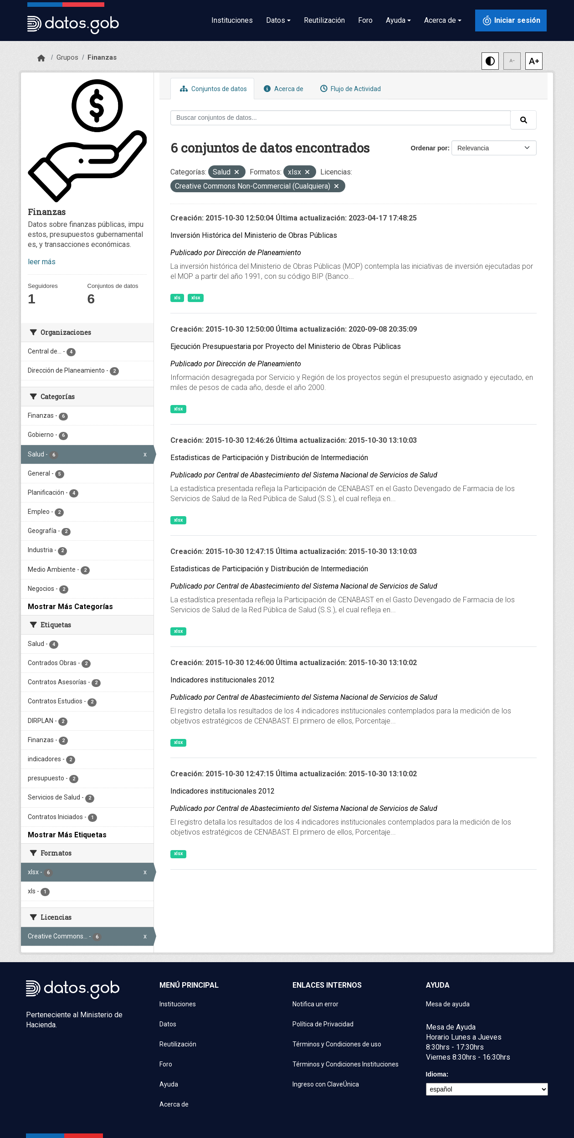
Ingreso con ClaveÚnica (325, 1084)
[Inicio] (41, 58)
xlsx (195, 298)
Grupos (67, 57)
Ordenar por (429, 148)
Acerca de (282, 88)
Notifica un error (315, 1004)
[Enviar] (523, 119)
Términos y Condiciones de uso (336, 1044)
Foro (365, 20)
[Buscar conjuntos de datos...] (340, 117)
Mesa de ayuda (448, 1004)
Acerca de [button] (440, 20)
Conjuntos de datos (212, 88)
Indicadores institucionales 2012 (222, 680)
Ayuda (168, 1084)
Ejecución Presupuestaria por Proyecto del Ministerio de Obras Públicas (285, 346)
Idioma (436, 1074)
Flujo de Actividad (349, 88)
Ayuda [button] (395, 20)
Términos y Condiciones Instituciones (345, 1064)
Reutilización (324, 20)
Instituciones (232, 20)
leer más (42, 261)
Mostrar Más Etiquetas (67, 834)
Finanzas (102, 57)
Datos (167, 1024)
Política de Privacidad (323, 1024)
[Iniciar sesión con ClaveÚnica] (511, 20)
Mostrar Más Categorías (70, 606)
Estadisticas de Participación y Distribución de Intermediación (269, 457)
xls (177, 298)
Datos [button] (275, 20)
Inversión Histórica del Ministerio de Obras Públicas (253, 235)
